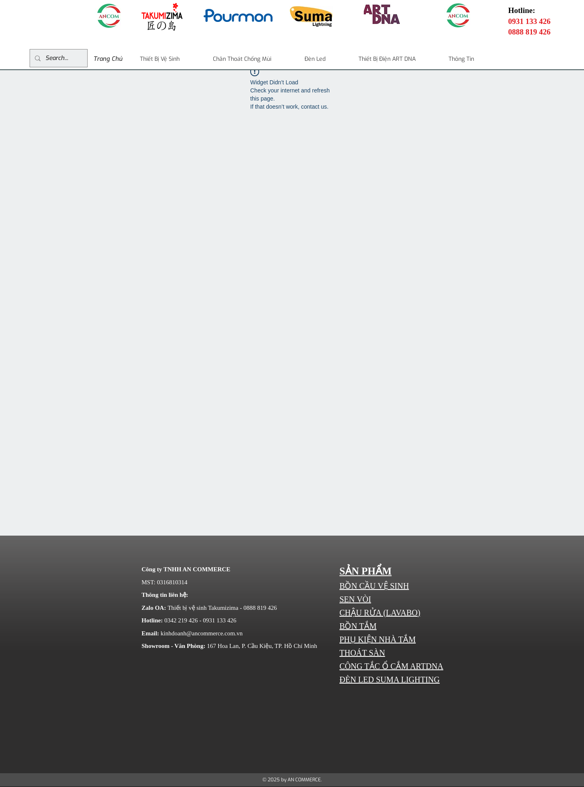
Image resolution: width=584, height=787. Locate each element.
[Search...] (57, 58)
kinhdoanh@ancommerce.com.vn (202, 633)
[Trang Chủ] (107, 59)
